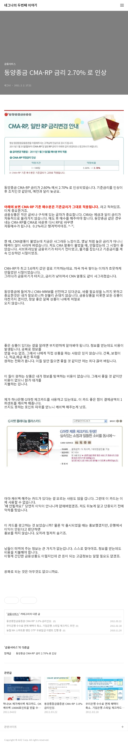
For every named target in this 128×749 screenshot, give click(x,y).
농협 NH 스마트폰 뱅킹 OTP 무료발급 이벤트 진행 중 (34, 630)
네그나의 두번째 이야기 (20, 5)
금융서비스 (13, 614)
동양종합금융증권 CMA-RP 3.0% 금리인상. (29, 621)
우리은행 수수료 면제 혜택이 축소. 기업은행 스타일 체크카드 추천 (40, 625)
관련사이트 (10, 727)
